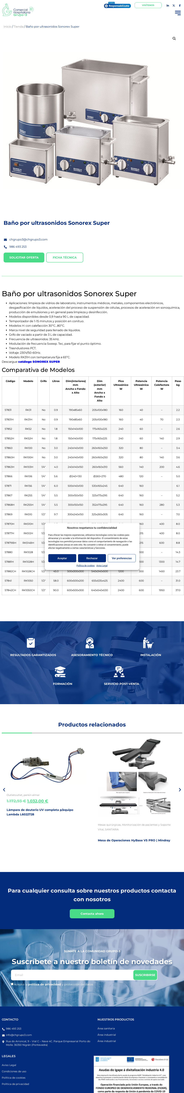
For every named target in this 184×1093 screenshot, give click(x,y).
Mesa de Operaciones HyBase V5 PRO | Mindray (134, 840)
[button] (174, 38)
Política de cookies (86, 565)
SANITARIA (112, 829)
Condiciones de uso (14, 1071)
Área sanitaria (106, 1028)
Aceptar (62, 558)
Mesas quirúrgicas (109, 824)
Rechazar (92, 558)
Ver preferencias (122, 558)
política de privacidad (45, 984)
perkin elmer (32, 795)
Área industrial (106, 1034)
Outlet (11, 795)
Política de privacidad (15, 1084)
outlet (18, 795)
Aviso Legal (101, 565)
